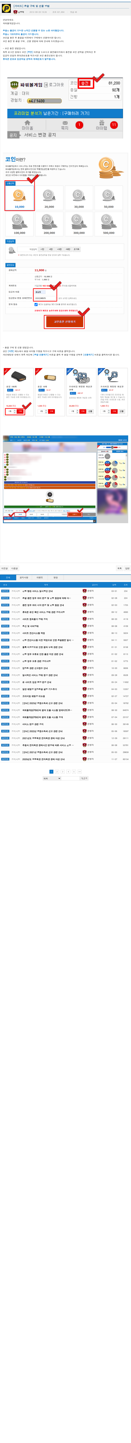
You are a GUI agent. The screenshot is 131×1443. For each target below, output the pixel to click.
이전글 (4, 532)
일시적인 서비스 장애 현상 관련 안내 (40, 638)
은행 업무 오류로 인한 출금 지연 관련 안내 (42, 617)
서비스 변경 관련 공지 (32, 687)
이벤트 (40, 541)
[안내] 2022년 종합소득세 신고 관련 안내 (42, 694)
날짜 (114, 548)
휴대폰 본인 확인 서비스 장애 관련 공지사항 (43, 575)
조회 (126, 548)
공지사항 (24, 541)
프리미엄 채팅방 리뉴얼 (33, 659)
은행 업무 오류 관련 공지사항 (36, 624)
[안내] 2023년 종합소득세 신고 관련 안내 (42, 666)
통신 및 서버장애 (30, 589)
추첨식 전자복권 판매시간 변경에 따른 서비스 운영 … (48, 708)
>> (79, 735)
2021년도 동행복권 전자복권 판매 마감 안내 (43, 701)
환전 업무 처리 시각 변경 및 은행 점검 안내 (43, 568)
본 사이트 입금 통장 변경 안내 (36, 645)
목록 (119, 532)
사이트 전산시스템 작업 (33, 596)
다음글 (14, 532)
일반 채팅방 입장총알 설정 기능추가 (39, 652)
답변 (127, 532)
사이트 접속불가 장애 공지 (35, 582)
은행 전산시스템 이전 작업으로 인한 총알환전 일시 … (48, 603)
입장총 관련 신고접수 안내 (35, 631)
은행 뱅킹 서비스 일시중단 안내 (37, 554)
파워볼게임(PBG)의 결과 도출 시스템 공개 (42, 680)
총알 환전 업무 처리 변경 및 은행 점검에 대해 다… (46, 561)
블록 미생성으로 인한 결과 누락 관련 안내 (42, 610)
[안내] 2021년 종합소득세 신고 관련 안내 (42, 715)
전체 (8, 541)
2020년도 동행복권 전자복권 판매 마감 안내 (43, 722)
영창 (56, 541)
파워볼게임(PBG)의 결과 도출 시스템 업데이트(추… (47, 673)
